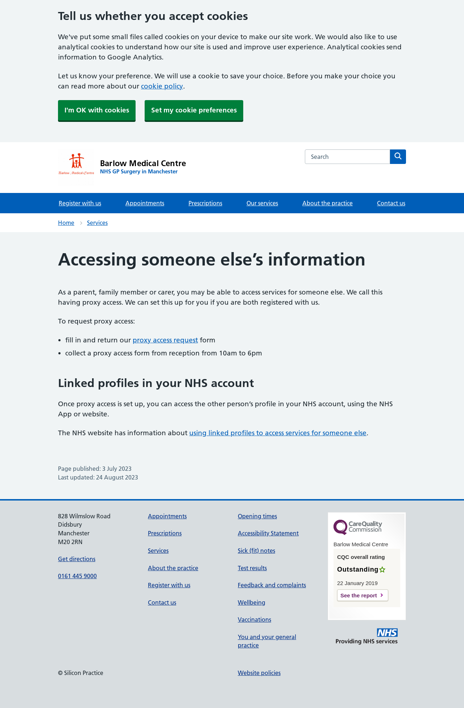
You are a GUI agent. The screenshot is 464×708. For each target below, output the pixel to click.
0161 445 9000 (77, 576)
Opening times (257, 516)
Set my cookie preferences (194, 110)
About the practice (327, 203)
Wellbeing (251, 602)
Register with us (80, 203)
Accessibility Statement (268, 533)
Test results (252, 568)
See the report (358, 595)
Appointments (144, 203)
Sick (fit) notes (256, 550)
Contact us (391, 203)
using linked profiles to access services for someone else (277, 433)
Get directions (76, 559)
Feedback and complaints (272, 585)
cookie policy (162, 86)
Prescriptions (205, 203)
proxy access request (165, 340)
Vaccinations (254, 619)
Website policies (259, 672)
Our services (262, 203)
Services (97, 222)
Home (66, 222)
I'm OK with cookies (97, 110)
